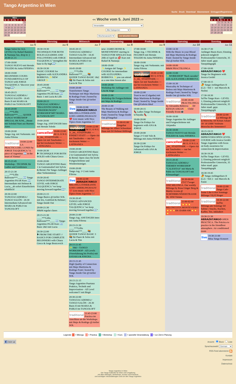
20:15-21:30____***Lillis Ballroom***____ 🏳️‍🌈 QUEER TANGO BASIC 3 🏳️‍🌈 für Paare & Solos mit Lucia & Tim (82, 232)
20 (18, 30)
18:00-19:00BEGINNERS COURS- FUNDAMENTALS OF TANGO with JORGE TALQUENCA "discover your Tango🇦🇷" (19, 80)
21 (21, 30)
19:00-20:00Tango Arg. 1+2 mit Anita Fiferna (81, 171)
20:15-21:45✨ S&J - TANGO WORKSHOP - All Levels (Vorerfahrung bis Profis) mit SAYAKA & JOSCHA (83, 250)
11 (12, 27)
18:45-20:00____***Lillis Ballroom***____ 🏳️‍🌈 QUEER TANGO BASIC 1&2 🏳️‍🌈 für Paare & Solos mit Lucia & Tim (84, 75)
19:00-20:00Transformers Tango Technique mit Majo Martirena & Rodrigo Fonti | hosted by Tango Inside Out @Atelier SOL (84, 95)
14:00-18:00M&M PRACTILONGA (178, 67)
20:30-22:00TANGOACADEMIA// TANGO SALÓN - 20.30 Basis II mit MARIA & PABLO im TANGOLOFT (82, 302)
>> (141, 19)
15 (24, 27)
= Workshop (106, 334)
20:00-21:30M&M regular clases (47, 209)
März (15, 18)
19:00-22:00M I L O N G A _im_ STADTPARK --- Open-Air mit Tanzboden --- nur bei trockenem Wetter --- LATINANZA (52, 138)
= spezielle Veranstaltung (137, 334)
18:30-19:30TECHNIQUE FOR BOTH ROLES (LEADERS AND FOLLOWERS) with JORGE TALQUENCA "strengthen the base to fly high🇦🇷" (52, 56)
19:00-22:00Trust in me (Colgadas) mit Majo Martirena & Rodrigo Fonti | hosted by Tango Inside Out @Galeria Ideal (148, 98)
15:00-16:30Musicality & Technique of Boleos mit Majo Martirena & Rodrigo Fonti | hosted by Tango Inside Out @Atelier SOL (182, 89)
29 (24, 33)
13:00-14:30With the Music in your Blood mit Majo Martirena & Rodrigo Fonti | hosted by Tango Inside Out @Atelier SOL (181, 54)
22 (24, 30)
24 (9, 33)
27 (18, 33)
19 (15, 30)
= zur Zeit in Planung (161, 334)
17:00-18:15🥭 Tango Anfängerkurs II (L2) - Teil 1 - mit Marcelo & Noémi (215, 86)
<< (94, 19)
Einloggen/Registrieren (221, 12)
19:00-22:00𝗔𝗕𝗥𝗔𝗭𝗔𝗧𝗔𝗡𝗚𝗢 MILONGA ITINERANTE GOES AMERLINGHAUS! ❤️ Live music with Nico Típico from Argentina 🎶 (83, 114)
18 (12, 30)
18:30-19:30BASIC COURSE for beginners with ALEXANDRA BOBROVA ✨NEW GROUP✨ (52, 74)
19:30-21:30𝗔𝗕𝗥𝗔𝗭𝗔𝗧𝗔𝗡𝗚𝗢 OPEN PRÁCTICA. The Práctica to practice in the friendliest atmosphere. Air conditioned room (215, 223)
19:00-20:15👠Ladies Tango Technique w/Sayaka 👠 (147, 111)
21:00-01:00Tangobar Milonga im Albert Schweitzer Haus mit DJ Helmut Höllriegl (116, 126)
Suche (174, 12)
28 (21, 33)
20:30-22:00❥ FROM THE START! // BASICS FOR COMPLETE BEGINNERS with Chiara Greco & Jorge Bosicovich (51, 237)
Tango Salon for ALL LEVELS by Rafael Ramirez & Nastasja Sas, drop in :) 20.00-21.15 (19, 53)
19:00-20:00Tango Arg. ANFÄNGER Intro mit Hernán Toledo (52, 123)
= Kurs (119, 334)
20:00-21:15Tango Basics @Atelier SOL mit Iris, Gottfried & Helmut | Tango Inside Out (51, 198)
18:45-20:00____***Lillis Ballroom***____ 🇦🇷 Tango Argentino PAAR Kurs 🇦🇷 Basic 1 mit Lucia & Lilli (51, 90)
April (221, 18)
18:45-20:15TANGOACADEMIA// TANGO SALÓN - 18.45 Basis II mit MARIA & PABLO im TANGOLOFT (18, 98)
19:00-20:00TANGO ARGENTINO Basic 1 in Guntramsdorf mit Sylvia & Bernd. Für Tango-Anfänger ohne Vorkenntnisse (52, 167)
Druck (182, 12)
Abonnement (203, 12)
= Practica (91, 334)
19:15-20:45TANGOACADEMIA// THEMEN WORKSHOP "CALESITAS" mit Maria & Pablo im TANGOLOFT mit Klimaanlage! (180, 167)
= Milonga (78, 334)
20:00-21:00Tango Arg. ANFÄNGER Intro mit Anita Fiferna (84, 217)
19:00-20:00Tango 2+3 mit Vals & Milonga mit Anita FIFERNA (148, 135)
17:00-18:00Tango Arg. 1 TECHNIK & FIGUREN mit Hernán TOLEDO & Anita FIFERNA (148, 53)
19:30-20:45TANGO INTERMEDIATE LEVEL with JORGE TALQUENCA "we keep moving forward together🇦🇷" (51, 183)
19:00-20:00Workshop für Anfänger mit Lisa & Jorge (115, 87)
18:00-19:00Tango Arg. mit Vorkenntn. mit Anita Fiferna (149, 65)
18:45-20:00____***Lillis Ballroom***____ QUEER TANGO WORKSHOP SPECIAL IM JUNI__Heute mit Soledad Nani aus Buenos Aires (19, 117)
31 (9, 35)
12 (15, 27)
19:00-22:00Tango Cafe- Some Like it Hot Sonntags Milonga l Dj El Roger (215, 191)
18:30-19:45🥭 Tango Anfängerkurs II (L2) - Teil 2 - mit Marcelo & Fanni (215, 177)
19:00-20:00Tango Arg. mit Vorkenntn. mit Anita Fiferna (20, 134)
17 (9, 30)
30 (5, 35)
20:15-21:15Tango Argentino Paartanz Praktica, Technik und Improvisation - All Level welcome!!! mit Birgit (82, 286)
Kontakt (229, 355)
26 (15, 33)
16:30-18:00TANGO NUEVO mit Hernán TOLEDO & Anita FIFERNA (180, 132)
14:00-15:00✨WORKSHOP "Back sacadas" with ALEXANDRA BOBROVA (182, 76)
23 (5, 33)
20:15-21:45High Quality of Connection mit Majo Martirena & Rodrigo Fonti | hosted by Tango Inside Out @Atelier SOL (83, 268)
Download (191, 12)
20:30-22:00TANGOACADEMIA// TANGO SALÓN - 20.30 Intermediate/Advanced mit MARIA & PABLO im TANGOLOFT (18, 201)
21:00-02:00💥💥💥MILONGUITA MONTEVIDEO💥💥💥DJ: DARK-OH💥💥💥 (182, 207)
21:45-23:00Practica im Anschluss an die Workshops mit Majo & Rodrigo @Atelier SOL (84, 319)
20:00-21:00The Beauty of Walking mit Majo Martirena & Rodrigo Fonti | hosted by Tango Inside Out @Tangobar (116, 111)
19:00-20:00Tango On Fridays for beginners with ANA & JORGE (145, 124)
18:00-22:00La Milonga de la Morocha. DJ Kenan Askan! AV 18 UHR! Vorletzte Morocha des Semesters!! (216, 120)
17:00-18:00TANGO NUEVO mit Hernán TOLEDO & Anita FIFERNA (19, 65)
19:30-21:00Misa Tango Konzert (218, 237)
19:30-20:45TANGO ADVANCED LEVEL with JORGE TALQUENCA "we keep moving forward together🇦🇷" (83, 204)
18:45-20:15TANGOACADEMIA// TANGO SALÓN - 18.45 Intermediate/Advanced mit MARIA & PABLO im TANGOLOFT (82, 56)
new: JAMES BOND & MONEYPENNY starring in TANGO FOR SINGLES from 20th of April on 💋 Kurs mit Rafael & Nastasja (116, 54)
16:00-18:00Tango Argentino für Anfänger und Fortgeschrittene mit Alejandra (181, 121)
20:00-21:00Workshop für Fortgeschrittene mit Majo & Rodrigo (116, 98)
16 (5, 30)
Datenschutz (226, 364)
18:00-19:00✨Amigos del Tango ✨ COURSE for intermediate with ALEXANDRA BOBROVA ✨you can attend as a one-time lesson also (116, 72)
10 (9, 27)
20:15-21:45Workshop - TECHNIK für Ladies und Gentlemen (18, 164)
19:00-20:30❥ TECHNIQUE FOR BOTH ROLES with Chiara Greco (51, 153)
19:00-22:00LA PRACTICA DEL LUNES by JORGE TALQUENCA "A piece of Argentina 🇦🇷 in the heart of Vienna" (19, 149)
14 (21, 27)
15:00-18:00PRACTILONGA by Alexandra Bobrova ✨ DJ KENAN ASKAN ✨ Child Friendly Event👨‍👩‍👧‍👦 (182, 105)
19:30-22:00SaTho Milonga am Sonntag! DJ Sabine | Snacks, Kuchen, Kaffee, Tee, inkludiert (214, 205)
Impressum (227, 359)
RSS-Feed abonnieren (220, 351)
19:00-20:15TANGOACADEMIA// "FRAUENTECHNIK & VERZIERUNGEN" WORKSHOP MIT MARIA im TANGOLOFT (50, 108)
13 (18, 27)
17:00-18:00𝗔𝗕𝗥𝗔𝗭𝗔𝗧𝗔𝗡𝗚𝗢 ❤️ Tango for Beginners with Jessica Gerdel (213, 73)
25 (12, 33)
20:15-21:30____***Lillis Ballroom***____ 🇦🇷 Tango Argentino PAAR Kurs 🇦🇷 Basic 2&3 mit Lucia (51, 221)
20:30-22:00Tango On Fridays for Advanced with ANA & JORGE (145, 148)
